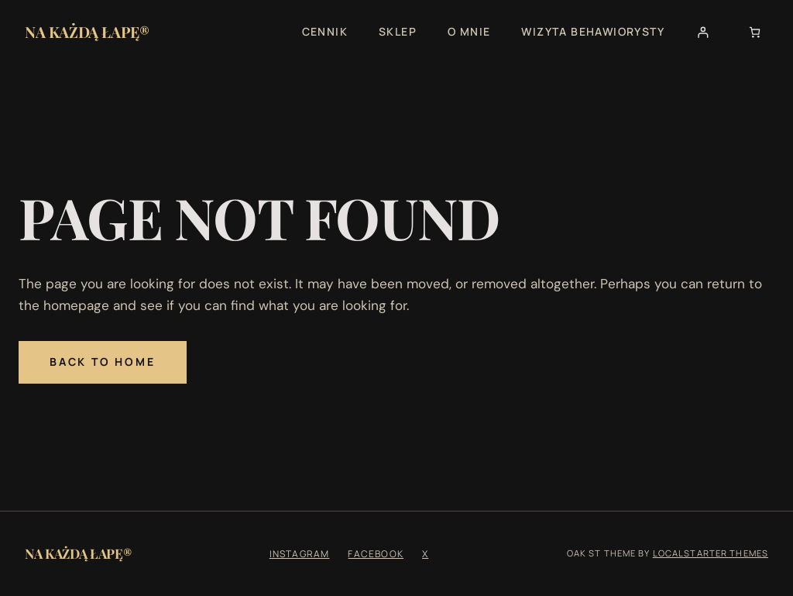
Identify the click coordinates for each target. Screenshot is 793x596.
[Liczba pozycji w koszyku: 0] (754, 32)
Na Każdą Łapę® (87, 32)
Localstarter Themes (710, 553)
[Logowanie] (702, 32)
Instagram (299, 553)
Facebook (375, 553)
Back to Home (103, 361)
